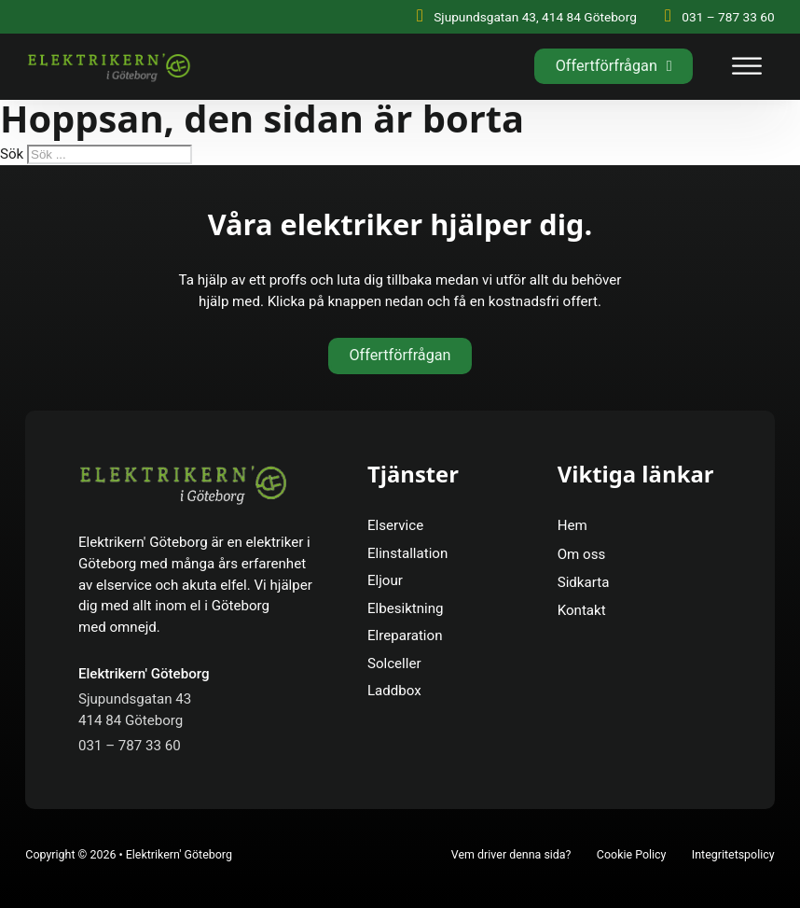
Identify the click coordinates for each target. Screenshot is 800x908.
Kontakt (582, 610)
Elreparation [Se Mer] (405, 635)
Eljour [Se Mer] (385, 580)
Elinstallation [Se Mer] (407, 553)
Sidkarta (584, 582)
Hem (572, 525)
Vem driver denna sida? (511, 854)
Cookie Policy (632, 854)
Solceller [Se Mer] (394, 663)
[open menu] (747, 66)
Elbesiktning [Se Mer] (405, 608)
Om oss (582, 554)
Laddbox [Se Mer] (394, 690)
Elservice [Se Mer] (395, 525)
